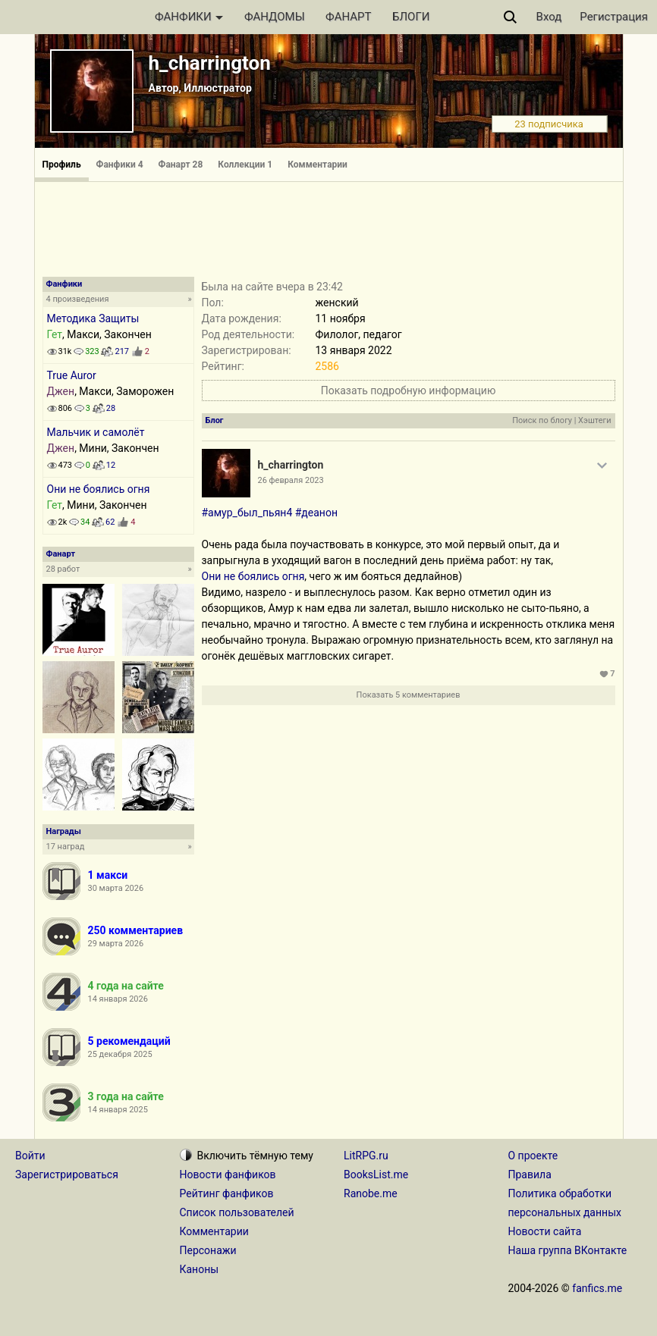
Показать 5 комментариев (409, 695)
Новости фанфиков (228, 1174)
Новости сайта (545, 1231)
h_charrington (210, 63)
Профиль (61, 164)
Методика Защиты (93, 318)
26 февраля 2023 (291, 480)
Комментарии (317, 164)
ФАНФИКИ (189, 17)
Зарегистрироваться (66, 1174)
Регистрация (614, 17)
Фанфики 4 (119, 164)
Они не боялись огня (98, 489)
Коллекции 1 (245, 164)
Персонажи (208, 1250)
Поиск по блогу (542, 420)
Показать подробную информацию (408, 390)
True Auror (71, 375)
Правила (530, 1174)
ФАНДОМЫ (274, 17)
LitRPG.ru (366, 1155)
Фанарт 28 (181, 164)
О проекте (533, 1155)
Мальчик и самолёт (96, 432)
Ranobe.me (371, 1193)
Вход (549, 17)
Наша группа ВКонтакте (567, 1250)
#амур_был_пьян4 (247, 512)
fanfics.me (597, 1288)
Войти (30, 1155)
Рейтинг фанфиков (227, 1193)
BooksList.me (376, 1174)
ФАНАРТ (348, 17)
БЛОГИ (410, 17)
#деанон (316, 512)
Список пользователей (237, 1212)
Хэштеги (594, 420)
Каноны (199, 1269)
